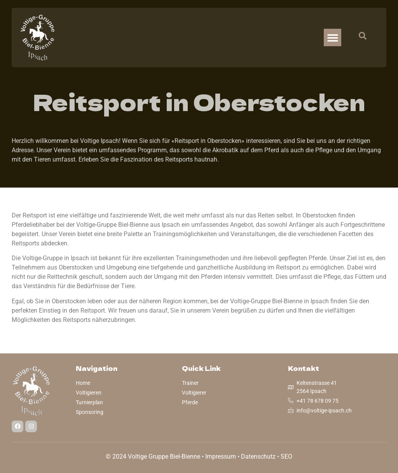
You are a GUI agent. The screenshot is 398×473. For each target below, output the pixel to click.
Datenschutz (258, 456)
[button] (332, 37)
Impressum (220, 456)
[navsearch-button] (359, 37)
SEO (286, 456)
